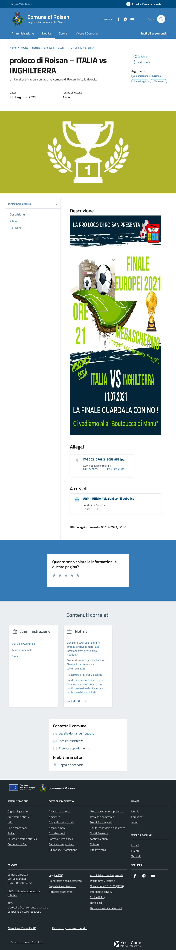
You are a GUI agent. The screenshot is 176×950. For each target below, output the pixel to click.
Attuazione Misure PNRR (22, 928)
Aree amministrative (19, 817)
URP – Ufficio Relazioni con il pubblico (108, 498)
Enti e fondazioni (17, 828)
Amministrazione (23, 33)
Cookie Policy (97, 897)
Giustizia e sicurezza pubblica (106, 811)
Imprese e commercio (102, 817)
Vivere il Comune (87, 33)
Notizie (135, 811)
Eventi (135, 851)
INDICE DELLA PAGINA (33, 204)
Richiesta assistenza (60, 892)
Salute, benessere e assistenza (107, 828)
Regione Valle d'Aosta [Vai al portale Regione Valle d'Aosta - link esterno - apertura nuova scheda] (21, 4)
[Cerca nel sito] (161, 19)
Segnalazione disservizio (62, 886)
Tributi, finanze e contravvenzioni (99, 836)
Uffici (10, 822)
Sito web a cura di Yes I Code (27, 942)
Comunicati (137, 817)
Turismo (94, 844)
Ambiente (54, 817)
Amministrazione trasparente (106, 875)
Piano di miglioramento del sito (69, 928)
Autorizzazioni (57, 833)
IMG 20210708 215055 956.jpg (104, 459)
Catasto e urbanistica (61, 839)
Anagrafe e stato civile (61, 822)
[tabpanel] (33, 668)
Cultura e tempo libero (61, 844)
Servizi (63, 33)
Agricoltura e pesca (59, 811)
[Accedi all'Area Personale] (143, 4)
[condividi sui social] (140, 56)
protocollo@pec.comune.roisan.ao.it (28, 908)
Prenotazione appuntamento (65, 881)
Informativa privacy (101, 892)
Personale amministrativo (22, 839)
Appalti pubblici (57, 828)
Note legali (96, 903)
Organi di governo (18, 811)
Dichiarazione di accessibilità (106, 908)
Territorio (136, 856)
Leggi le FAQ (56, 875)
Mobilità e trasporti (101, 822)
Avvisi (134, 822)
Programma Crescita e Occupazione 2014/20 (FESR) (107, 883)
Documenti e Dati (17, 844)
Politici (11, 833)
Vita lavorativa (98, 850)
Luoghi (135, 845)
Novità (46, 33)
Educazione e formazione (63, 850)
